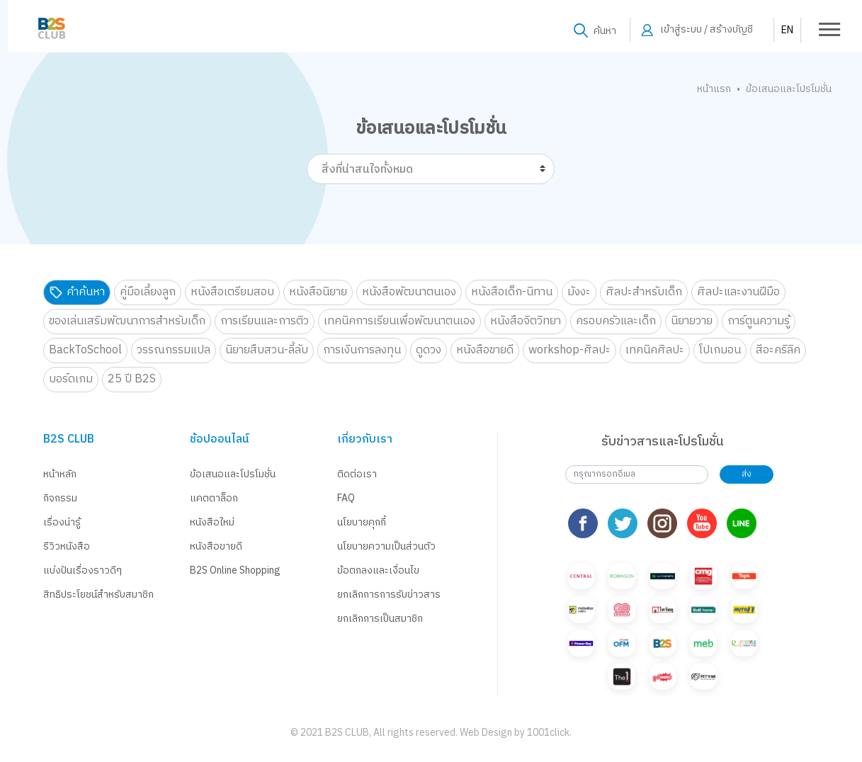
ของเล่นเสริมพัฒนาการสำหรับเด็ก (127, 321)
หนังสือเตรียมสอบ (232, 292)
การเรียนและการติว (264, 321)
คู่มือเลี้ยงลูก (148, 292)
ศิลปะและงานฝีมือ (738, 292)
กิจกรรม (60, 498)
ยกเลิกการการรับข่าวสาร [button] (389, 594)
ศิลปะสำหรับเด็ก (644, 292)
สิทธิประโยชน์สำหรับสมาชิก (98, 594)
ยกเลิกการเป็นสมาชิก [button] (380, 618)
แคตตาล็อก (214, 498)
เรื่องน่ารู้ (62, 522)
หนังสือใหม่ (212, 522)
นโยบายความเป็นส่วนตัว (386, 546)
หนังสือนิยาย (318, 292)
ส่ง (747, 474)
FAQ (346, 498)
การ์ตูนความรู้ (758, 321)
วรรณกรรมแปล (173, 350)
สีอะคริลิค (778, 350)
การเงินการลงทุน (362, 350)
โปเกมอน (720, 350)
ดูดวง (428, 350)
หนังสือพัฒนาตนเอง (409, 292)
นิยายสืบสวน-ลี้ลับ (266, 350)
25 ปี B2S (132, 379)
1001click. (549, 732)
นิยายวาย (692, 321)
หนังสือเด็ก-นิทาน (511, 292)
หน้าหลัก (59, 474)
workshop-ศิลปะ (569, 350)
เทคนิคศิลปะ (654, 350)
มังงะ (579, 292)
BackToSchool (85, 350)
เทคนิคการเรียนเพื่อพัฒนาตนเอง (399, 321)
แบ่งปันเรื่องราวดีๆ (82, 570)
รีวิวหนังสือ (66, 546)
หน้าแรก (714, 88)
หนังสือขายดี (485, 350)
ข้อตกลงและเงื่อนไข (378, 570)
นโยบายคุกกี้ (361, 522)
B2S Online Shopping (235, 570)
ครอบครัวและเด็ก (616, 321)
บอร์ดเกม (71, 379)
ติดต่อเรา (357, 474)
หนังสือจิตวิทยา (525, 321)
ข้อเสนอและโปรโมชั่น (233, 474)
